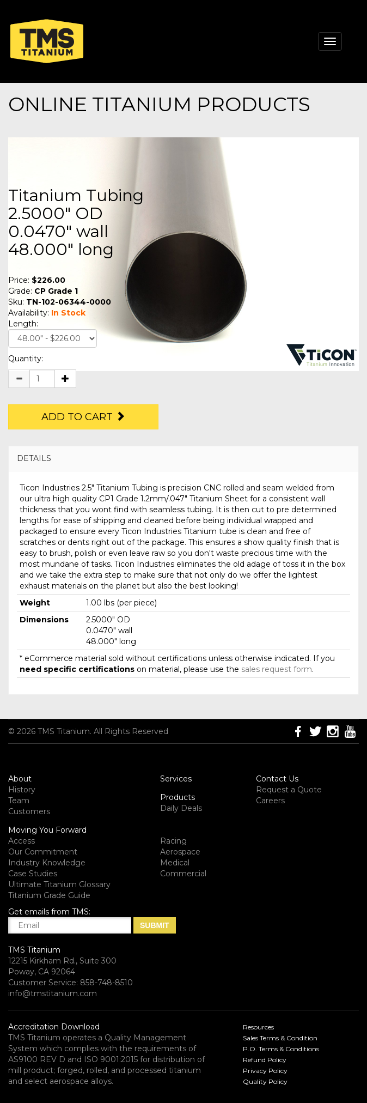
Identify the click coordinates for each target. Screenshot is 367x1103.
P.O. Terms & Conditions (281, 1049)
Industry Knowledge (46, 863)
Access (21, 841)
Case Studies (32, 873)
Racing (173, 841)
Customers (29, 811)
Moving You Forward (47, 830)
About (20, 779)
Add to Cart (83, 417)
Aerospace (180, 852)
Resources (258, 1027)
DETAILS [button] (34, 458)
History (21, 790)
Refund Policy (264, 1060)
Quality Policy (265, 1081)
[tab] (183, 458)
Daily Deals (181, 808)
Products (177, 797)
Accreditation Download (54, 1027)
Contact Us (277, 779)
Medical (174, 863)
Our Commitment (42, 852)
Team (18, 800)
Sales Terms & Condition (280, 1038)
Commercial (183, 873)
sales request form (276, 669)
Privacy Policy (265, 1070)
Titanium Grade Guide (49, 895)
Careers (270, 800)
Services (176, 779)
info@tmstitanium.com (52, 993)
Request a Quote (289, 790)
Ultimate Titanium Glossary (59, 884)
